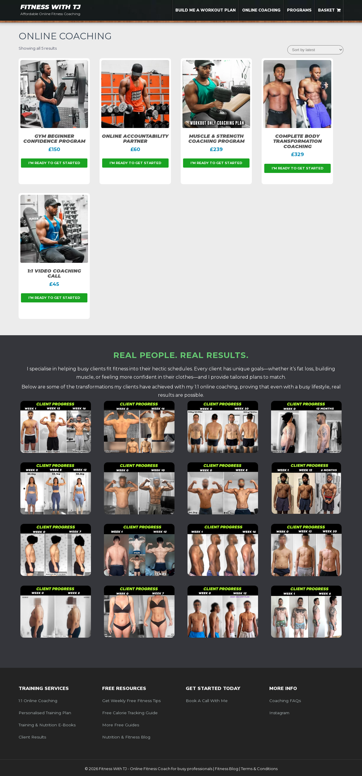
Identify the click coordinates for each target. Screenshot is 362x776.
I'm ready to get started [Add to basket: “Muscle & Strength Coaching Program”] (216, 163)
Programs (299, 10)
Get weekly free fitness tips (131, 700)
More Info (283, 688)
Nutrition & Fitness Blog (126, 737)
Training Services (44, 688)
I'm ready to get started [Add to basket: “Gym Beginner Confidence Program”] (54, 163)
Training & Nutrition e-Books (47, 724)
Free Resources (124, 688)
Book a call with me (207, 700)
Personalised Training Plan (45, 712)
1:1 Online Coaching (38, 700)
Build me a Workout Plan (205, 10)
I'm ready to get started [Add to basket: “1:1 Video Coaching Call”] (54, 298)
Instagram (279, 712)
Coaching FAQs (285, 700)
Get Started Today (213, 688)
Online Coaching (261, 10)
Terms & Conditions (259, 768)
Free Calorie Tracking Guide (130, 712)
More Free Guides (120, 724)
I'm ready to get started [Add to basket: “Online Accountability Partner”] (135, 163)
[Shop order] (315, 49)
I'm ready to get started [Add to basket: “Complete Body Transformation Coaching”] (297, 168)
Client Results (32, 737)
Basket (326, 10)
